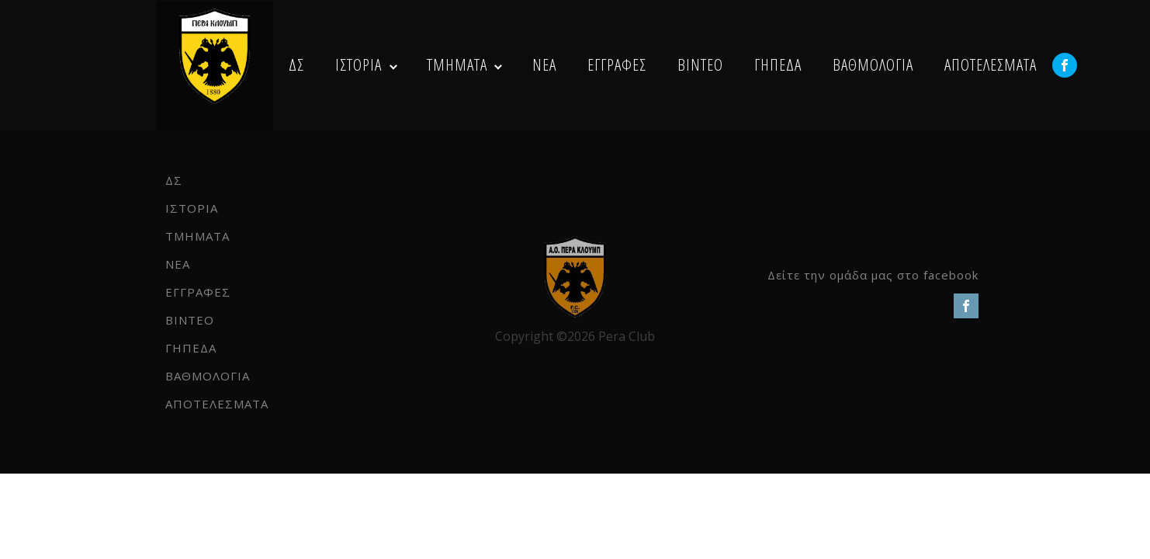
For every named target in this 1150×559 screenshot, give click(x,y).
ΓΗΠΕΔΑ (778, 64)
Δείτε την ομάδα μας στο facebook (873, 275)
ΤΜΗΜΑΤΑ (457, 64)
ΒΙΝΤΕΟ (700, 64)
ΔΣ (296, 64)
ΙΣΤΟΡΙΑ (358, 64)
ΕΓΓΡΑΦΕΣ (616, 64)
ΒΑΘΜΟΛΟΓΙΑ (873, 64)
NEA (544, 64)
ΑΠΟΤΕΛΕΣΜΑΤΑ (990, 64)
